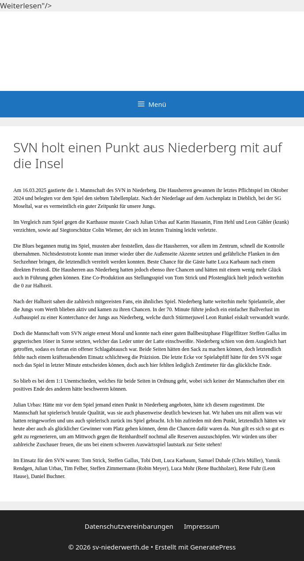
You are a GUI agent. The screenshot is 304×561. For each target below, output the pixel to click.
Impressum (201, 526)
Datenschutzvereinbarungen (128, 526)
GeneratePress (213, 546)
